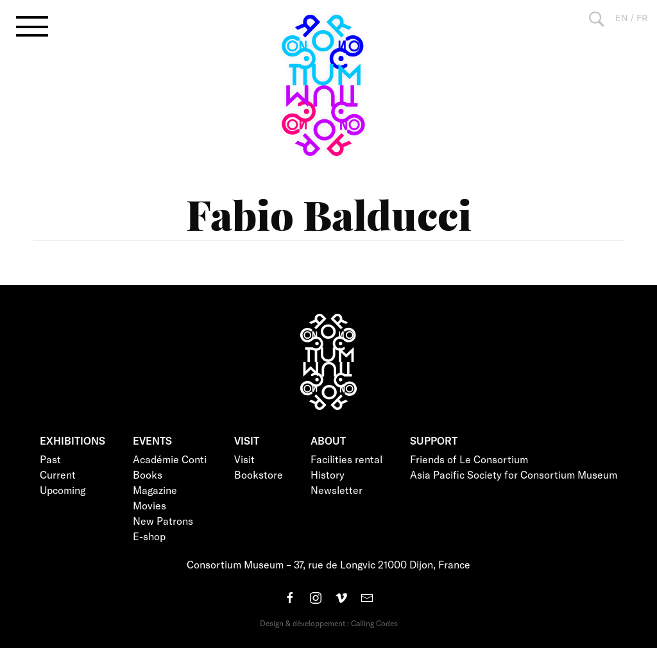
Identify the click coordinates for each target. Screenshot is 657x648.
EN (621, 17)
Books (147, 474)
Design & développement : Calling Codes (329, 622)
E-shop (149, 536)
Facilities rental (346, 459)
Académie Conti (170, 459)
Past (50, 459)
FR (641, 17)
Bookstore (258, 474)
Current (58, 474)
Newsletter (337, 490)
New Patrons (163, 521)
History (328, 474)
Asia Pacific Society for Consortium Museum (513, 474)
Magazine (155, 490)
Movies (149, 505)
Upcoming (62, 490)
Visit (244, 459)
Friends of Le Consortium (469, 459)
